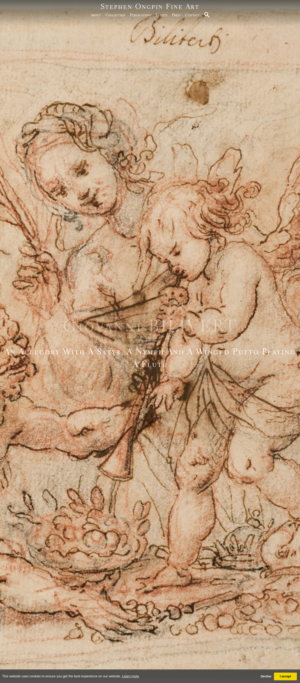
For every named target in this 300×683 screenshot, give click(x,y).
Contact (192, 15)
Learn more (130, 676)
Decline (266, 676)
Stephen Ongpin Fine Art (150, 6)
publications (140, 15)
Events (161, 15)
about (96, 15)
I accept (285, 676)
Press (176, 15)
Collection (115, 15)
